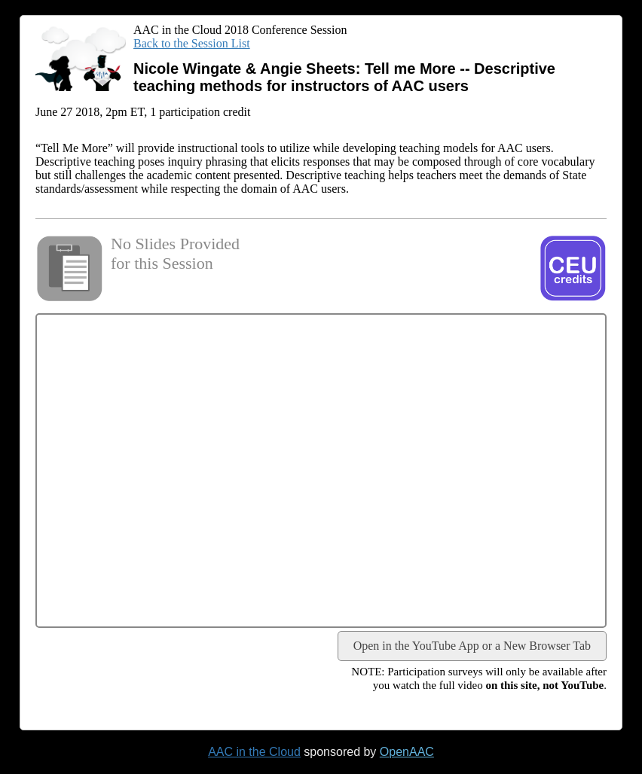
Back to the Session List (191, 43)
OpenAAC (407, 751)
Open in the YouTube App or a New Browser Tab (472, 645)
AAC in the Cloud (254, 751)
